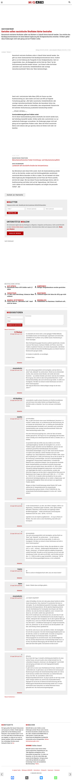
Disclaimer (57, 770)
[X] (37, 778)
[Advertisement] (36, 15)
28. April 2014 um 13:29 (16, 400)
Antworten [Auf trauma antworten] (19, 578)
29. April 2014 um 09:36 (16, 585)
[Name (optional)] (54, 209)
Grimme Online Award (17, 227)
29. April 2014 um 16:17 (16, 656)
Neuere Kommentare (10, 329)
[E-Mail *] (15, 209)
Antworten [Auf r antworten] (19, 526)
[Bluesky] (52, 778)
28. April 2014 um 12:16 (16, 334)
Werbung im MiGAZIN (27, 770)
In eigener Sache (16, 770)
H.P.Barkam (18, 332)
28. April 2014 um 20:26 (16, 506)
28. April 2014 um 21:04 (16, 534)
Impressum (50, 770)
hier (13, 743)
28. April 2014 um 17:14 (16, 419)
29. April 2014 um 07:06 (16, 571)
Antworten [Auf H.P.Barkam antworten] (19, 363)
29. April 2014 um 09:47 (16, 598)
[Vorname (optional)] (34, 209)
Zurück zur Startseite (15, 195)
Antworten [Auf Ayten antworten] (19, 590)
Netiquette (43, 770)
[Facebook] (23, 778)
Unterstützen (37, 770)
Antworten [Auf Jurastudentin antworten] (19, 393)
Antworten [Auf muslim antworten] (19, 498)
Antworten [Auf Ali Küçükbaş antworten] (19, 411)
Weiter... (37, 764)
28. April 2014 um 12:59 (16, 370)
